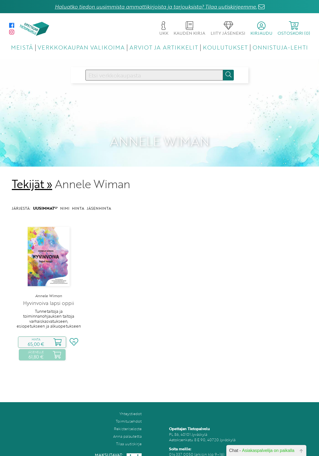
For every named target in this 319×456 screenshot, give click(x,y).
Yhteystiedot (130, 406)
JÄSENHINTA (99, 201)
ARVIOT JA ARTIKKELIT (164, 47)
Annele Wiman (48, 288)
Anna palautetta (127, 429)
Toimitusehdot (129, 414)
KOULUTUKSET (225, 47)
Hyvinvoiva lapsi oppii (48, 296)
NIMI (64, 201)
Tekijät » (32, 176)
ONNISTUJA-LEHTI (280, 47)
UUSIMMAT (45, 201)
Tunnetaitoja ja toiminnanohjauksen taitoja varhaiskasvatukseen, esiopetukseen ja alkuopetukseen (49, 311)
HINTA (78, 201)
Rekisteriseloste (128, 421)
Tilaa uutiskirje (129, 436)
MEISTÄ (22, 47)
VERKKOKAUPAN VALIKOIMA (81, 47)
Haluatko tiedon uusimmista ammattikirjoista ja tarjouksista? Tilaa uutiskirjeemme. (156, 6)
